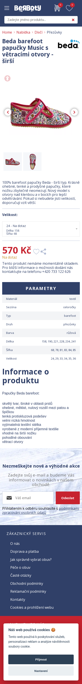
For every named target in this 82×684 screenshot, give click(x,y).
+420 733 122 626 (56, 271)
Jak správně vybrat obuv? (31, 559)
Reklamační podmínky (28, 591)
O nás (15, 543)
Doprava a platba (24, 551)
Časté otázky (20, 575)
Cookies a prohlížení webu (32, 607)
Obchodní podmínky (26, 583)
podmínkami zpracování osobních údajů (40, 510)
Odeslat (67, 498)
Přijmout (41, 659)
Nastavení (41, 671)
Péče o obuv (20, 567)
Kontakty (17, 599)
